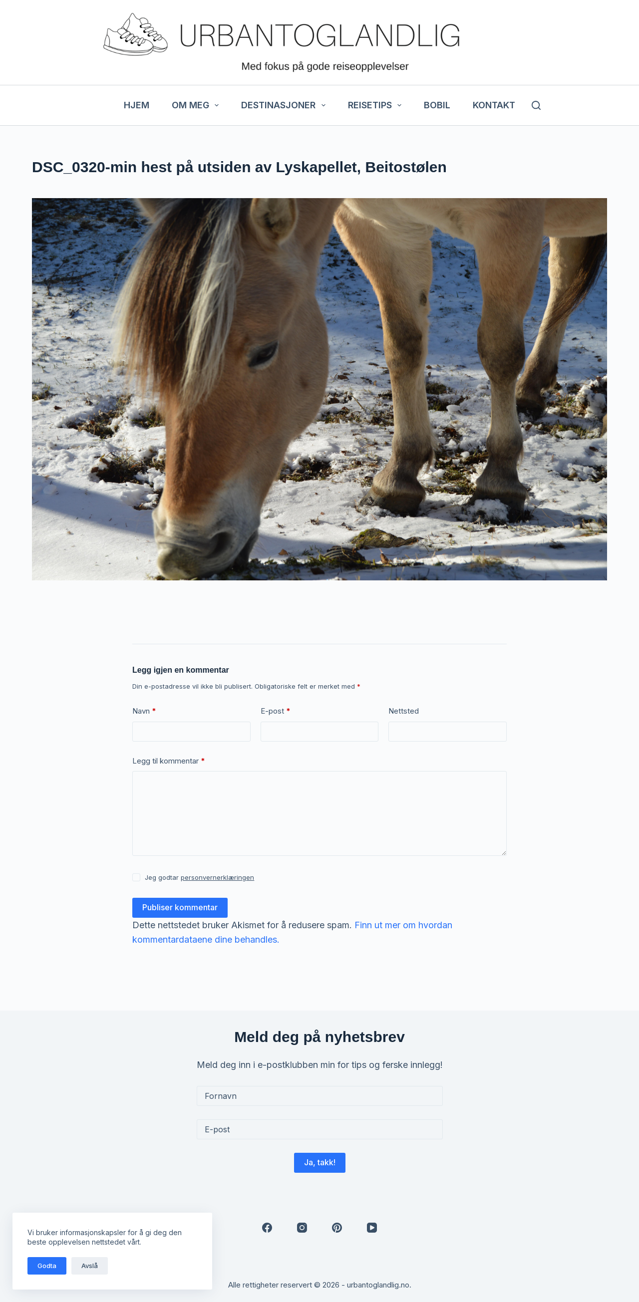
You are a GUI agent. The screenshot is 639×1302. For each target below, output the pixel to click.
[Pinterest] (337, 1228)
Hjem (136, 105)
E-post (276, 711)
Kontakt (494, 105)
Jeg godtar (199, 877)
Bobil (437, 105)
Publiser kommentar (180, 907)
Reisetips (377, 105)
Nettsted (403, 711)
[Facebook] (267, 1228)
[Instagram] (302, 1228)
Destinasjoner (285, 105)
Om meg (197, 105)
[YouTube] (372, 1228)
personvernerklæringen (217, 877)
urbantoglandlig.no (378, 1285)
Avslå (89, 1266)
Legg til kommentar (168, 761)
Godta (46, 1266)
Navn (144, 711)
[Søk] (536, 105)
